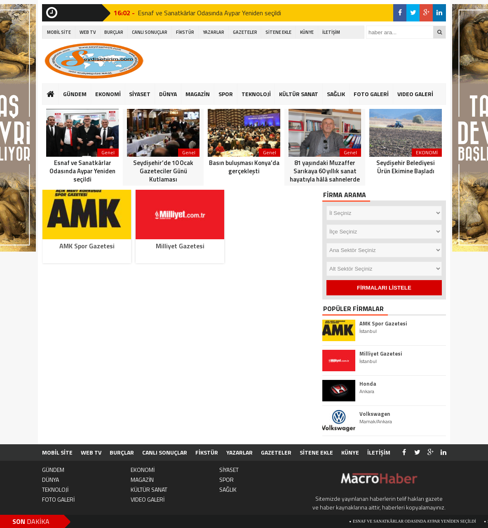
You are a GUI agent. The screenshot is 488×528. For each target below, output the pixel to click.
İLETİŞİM (331, 32)
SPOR (225, 94)
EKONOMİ (108, 94)
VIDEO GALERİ (415, 94)
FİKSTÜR (185, 32)
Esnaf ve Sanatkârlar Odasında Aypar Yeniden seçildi (209, 13)
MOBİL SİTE (59, 32)
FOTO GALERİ (371, 94)
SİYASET (139, 94)
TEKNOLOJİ (256, 94)
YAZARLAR (213, 32)
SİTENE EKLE (278, 32)
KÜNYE (307, 32)
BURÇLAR (113, 32)
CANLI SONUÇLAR (149, 32)
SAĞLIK (336, 94)
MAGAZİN (197, 94)
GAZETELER (245, 32)
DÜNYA (168, 94)
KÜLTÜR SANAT (298, 94)
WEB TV (88, 32)
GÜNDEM (75, 94)
